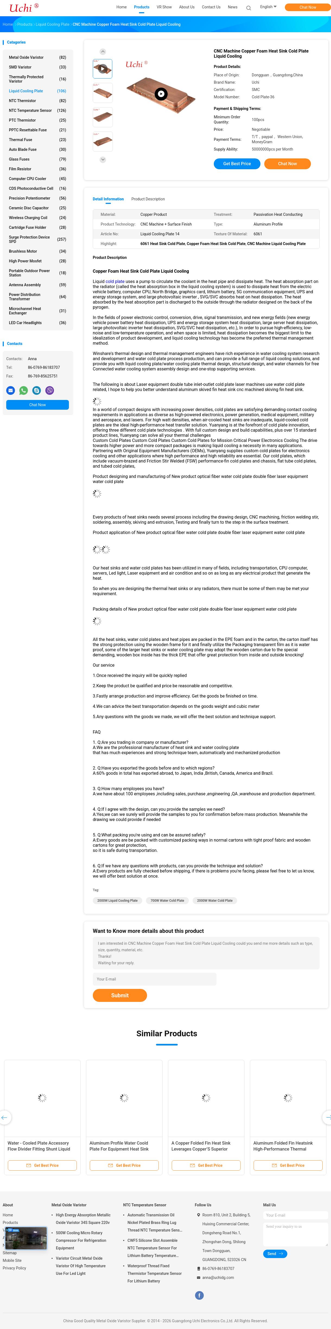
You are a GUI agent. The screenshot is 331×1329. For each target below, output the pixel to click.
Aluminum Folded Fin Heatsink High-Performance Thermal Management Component (283, 1149)
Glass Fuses (37, 159)
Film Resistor (37, 169)
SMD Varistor (37, 67)
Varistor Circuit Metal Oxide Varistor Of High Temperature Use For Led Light (81, 1266)
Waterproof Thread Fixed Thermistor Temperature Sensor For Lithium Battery (155, 1273)
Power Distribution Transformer (37, 296)
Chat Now (308, 7)
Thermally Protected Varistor (37, 79)
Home (8, 1215)
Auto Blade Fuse (37, 149)
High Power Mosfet (37, 261)
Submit (120, 995)
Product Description (148, 199)
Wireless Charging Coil (37, 217)
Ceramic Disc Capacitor (37, 208)
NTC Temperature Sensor (37, 110)
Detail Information (108, 199)
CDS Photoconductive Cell (37, 188)
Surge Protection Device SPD (37, 239)
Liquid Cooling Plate (37, 91)
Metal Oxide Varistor (37, 57)
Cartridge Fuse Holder (37, 227)
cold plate (115, 281)
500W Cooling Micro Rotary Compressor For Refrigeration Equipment (81, 1240)
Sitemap (10, 1253)
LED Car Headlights (37, 322)
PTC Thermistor (37, 120)
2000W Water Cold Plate (215, 901)
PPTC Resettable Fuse (37, 130)
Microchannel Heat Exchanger (37, 311)
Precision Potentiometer (37, 198)
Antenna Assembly (37, 285)
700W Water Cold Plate (167, 901)
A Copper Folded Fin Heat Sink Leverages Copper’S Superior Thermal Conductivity (200, 1149)
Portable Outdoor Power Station (37, 273)
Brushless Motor (37, 251)
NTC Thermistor (37, 100)
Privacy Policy (14, 1268)
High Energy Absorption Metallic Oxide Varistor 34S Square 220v (83, 1219)
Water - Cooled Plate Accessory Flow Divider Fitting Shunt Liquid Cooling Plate (39, 1149)
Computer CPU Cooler (37, 178)
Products (10, 1222)
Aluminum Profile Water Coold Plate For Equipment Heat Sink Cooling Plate (119, 1149)
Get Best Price (237, 163)
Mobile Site (12, 1260)
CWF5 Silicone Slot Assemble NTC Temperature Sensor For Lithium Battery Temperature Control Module (152, 1248)
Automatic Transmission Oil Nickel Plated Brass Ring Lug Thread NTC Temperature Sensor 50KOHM (155, 1223)
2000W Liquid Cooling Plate (117, 901)
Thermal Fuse (37, 139)
